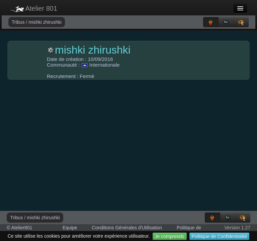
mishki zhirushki (45, 22)
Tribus (19, 22)
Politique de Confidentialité (219, 236)
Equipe (70, 227)
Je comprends (169, 236)
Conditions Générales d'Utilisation (127, 227)
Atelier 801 (33, 8)
